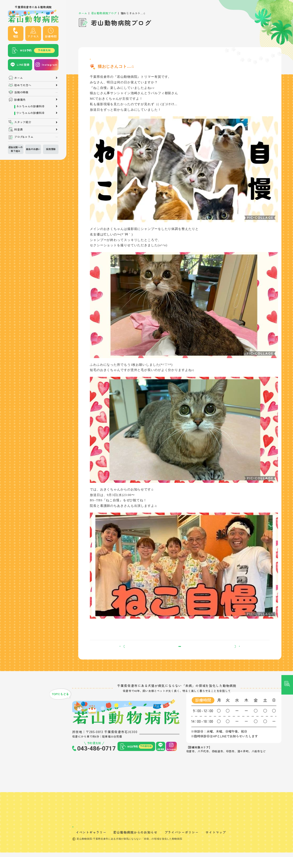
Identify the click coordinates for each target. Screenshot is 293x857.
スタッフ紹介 (22, 122)
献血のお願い (33, 149)
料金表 (18, 129)
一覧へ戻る (179, 654)
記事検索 (287, 363)
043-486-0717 (96, 758)
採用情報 (51, 149)
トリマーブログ (101, 60)
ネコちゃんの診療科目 (30, 106)
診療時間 (50, 36)
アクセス (33, 36)
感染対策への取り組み (15, 149)
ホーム (18, 77)
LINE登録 (23, 64)
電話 (16, 36)
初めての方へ (22, 85)
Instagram (49, 64)
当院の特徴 (21, 92)
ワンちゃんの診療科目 (30, 113)
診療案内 (20, 99)
